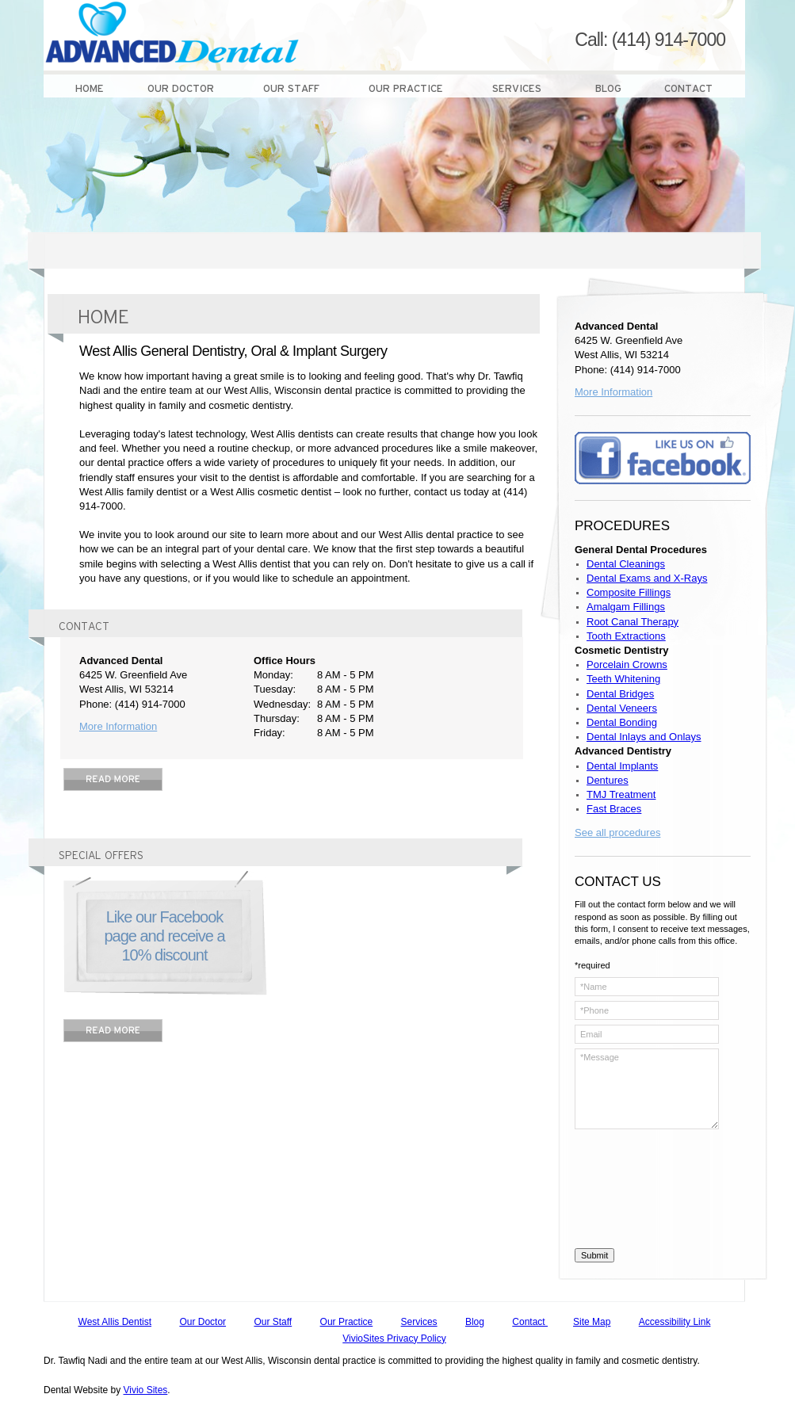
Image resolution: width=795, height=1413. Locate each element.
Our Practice (346, 1321)
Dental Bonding (622, 722)
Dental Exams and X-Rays (647, 578)
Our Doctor (202, 1321)
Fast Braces (614, 809)
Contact (530, 1321)
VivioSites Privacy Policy (394, 1338)
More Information (118, 726)
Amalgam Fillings (626, 607)
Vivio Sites (146, 1390)
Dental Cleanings (626, 564)
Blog (474, 1321)
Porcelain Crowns (627, 664)
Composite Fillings (629, 592)
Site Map (591, 1321)
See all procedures (617, 832)
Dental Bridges (620, 694)
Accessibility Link (675, 1321)
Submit (594, 1255)
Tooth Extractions (626, 636)
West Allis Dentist (114, 1321)
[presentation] (640, 1191)
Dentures (608, 780)
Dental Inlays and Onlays (644, 737)
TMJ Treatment (621, 794)
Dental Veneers (622, 708)
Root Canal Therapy (632, 622)
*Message (647, 1088)
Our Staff (273, 1321)
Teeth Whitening (623, 679)
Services (419, 1321)
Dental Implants (622, 766)
